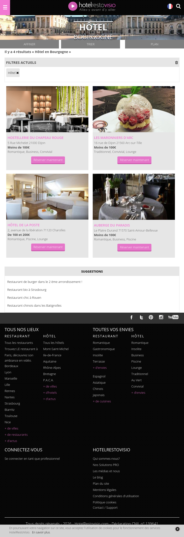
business (137, 355)
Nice (8, 422)
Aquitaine (49, 361)
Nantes (9, 397)
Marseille (11, 378)
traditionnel (139, 374)
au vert (136, 380)
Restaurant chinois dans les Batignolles (34, 305)
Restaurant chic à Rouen (24, 297)
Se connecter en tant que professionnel (32, 458)
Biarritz (9, 409)
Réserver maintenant (48, 160)
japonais (98, 395)
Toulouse (11, 416)
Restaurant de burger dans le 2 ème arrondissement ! (44, 282)
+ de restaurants (16, 434)
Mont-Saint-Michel (56, 349)
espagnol (99, 376)
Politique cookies (104, 502)
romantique (101, 342)
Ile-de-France (52, 355)
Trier (91, 44)
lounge (136, 367)
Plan (154, 44)
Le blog (98, 477)
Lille (7, 384)
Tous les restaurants (19, 342)
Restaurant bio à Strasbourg (26, 289)
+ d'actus (11, 441)
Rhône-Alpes (52, 367)
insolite (98, 355)
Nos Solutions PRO (106, 465)
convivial (137, 386)
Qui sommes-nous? (106, 458)
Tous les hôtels (53, 342)
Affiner (29, 44)
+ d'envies (100, 367)
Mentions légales (104, 490)
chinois (98, 389)
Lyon (8, 372)
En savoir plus (41, 532)
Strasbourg (12, 403)
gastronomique (104, 349)
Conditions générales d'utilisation (116, 496)
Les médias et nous (106, 471)
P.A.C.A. (48, 380)
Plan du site (101, 483)
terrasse (99, 361)
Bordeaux (11, 366)
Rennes (10, 391)
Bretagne (49, 374)
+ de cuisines (102, 401)
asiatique (99, 382)
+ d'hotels (50, 392)
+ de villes (11, 428)
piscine (136, 361)
